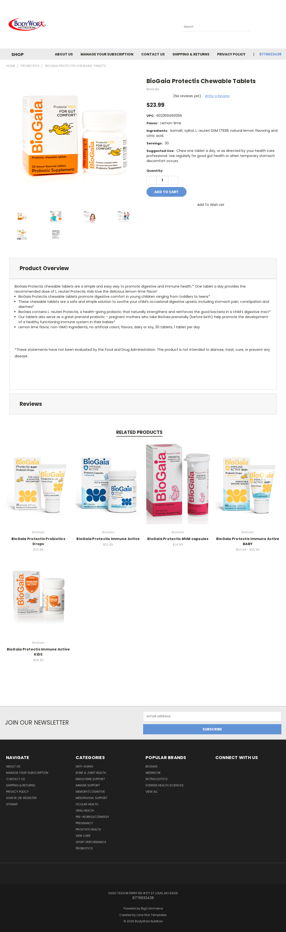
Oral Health (85, 810)
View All (152, 792)
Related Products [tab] (139, 432)
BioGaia (151, 766)
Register (30, 798)
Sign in (11, 798)
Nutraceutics (157, 779)
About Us (64, 54)
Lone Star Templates (152, 915)
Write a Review (217, 96)
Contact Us (153, 54)
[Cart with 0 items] (280, 25)
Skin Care (83, 836)
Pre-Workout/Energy (92, 817)
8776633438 (270, 54)
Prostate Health (88, 829)
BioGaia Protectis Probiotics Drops (38, 541)
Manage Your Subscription (107, 54)
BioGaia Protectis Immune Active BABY (247, 541)
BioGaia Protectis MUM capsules (178, 538)
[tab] (143, 268)
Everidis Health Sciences (165, 785)
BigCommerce (152, 908)
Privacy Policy (231, 54)
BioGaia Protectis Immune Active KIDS (38, 652)
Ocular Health (87, 804)
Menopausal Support (91, 798)
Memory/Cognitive (90, 792)
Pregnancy (84, 823)
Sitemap (12, 804)
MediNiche (153, 773)
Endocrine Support (90, 779)
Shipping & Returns (190, 54)
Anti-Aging (84, 766)
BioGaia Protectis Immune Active (108, 538)
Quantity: (155, 170)
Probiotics (84, 848)
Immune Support (88, 785)
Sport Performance (91, 842)
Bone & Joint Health (91, 773)
